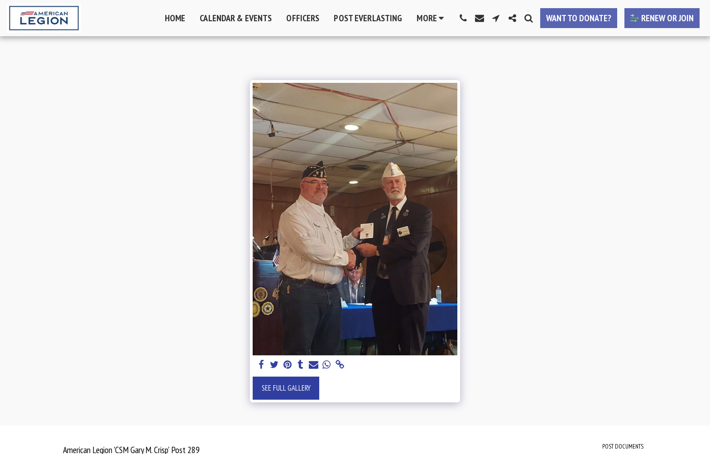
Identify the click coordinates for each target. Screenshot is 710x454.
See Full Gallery (286, 388)
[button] (463, 18)
